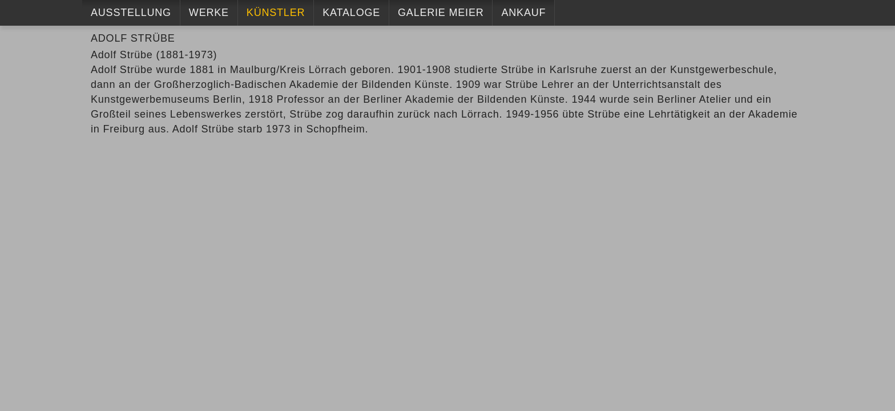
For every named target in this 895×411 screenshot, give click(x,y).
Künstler (276, 12)
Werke (209, 12)
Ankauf (523, 12)
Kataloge (351, 12)
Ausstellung (131, 12)
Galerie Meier (440, 12)
